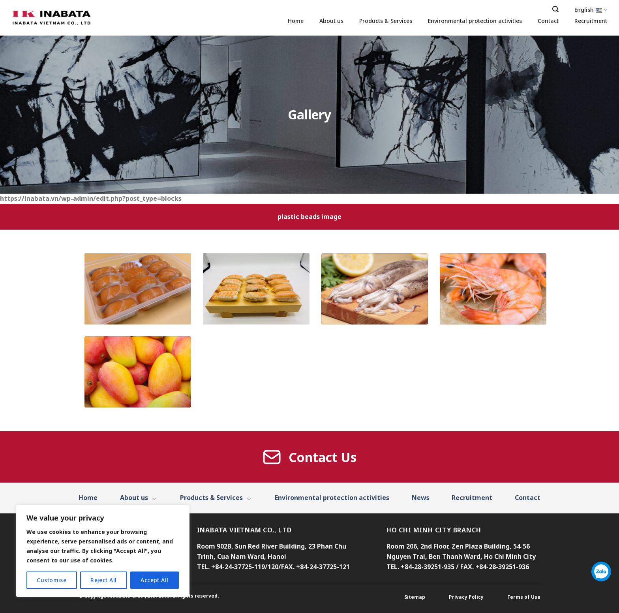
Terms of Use (523, 597)
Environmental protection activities (475, 21)
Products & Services (385, 21)
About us (331, 21)
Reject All (103, 580)
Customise (51, 580)
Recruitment (590, 21)
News (421, 497)
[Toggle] (155, 498)
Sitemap (414, 597)
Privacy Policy (466, 597)
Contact (548, 21)
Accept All (154, 580)
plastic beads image (309, 216)
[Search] (555, 9)
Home (296, 21)
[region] (102, 551)
